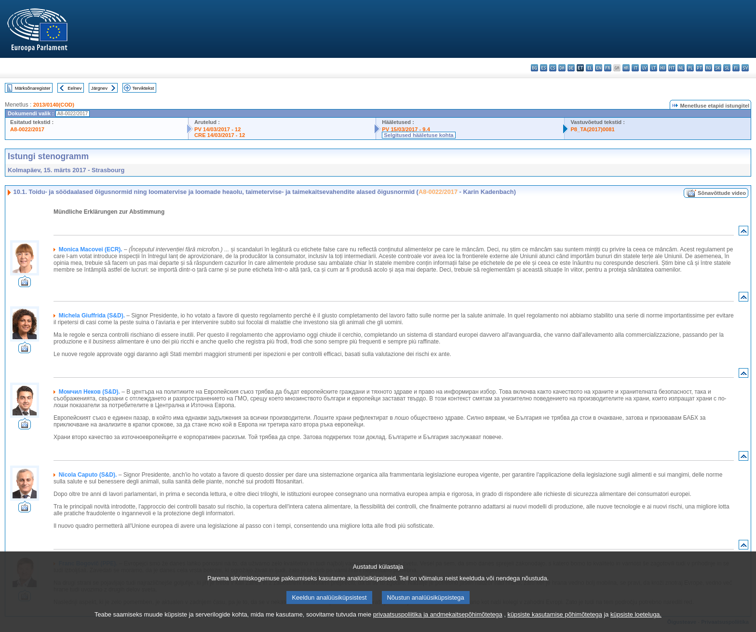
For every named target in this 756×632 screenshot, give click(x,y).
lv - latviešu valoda (644, 67)
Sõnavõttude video (722, 193)
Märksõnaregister (33, 88)
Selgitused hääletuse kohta (418, 135)
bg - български (534, 67)
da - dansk (562, 67)
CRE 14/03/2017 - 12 (219, 135)
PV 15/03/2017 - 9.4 (406, 129)
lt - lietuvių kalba (653, 67)
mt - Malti (671, 67)
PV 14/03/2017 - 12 (217, 129)
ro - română (708, 67)
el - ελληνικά (589, 67)
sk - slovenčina (717, 67)
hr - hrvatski (626, 67)
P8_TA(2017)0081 (592, 129)
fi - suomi (736, 67)
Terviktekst (143, 88)
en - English (598, 67)
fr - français (607, 67)
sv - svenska (745, 67)
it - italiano (635, 67)
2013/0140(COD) (53, 105)
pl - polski (690, 67)
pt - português (699, 67)
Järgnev (99, 88)
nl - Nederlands (681, 67)
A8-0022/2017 (27, 129)
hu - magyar (662, 67)
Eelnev (74, 88)
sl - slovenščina (726, 67)
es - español (543, 67)
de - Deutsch (571, 67)
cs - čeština (552, 67)
